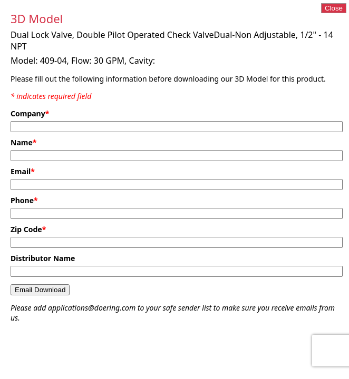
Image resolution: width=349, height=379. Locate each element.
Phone (24, 200)
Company (30, 113)
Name (23, 142)
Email (23, 171)
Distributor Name (43, 258)
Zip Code (28, 229)
